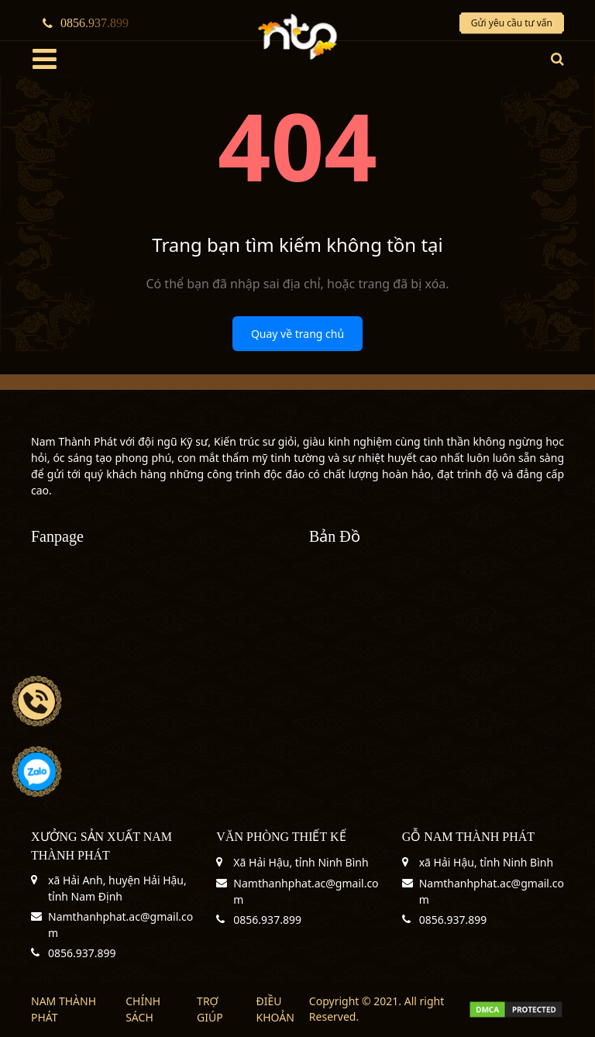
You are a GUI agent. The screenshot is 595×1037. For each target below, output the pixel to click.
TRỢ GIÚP (210, 1009)
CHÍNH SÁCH (143, 1009)
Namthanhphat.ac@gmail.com (120, 924)
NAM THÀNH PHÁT (63, 1009)
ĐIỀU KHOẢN (275, 1009)
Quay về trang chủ (297, 333)
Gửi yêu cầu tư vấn (511, 22)
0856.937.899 (86, 22)
